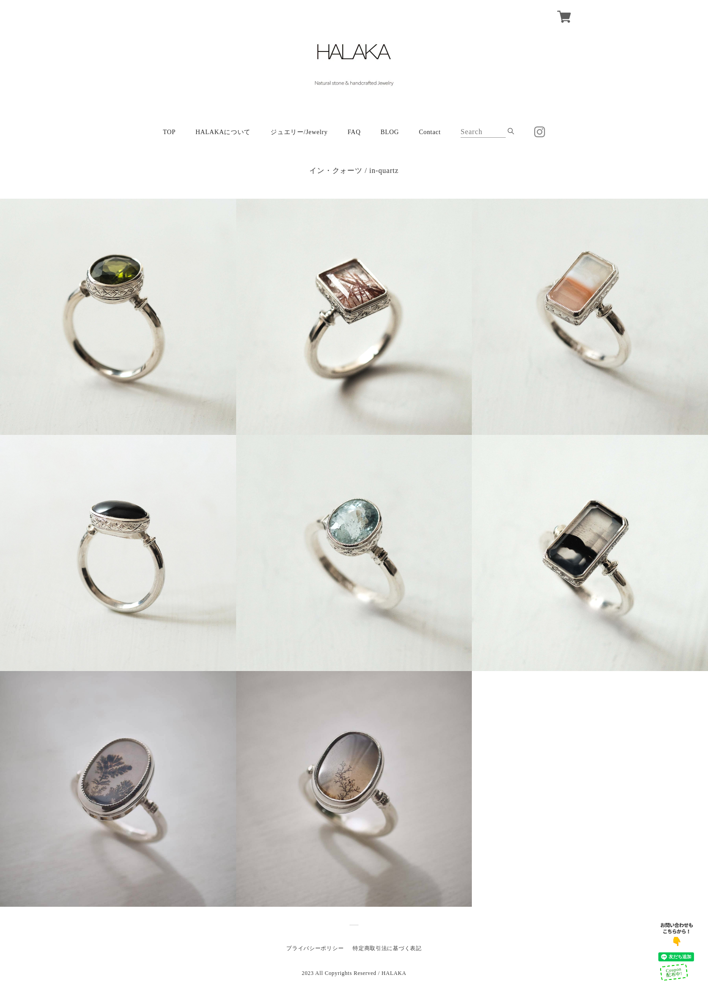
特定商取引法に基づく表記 (387, 948)
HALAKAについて (223, 132)
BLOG (390, 132)
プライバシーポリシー (315, 948)
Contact (430, 132)
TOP (169, 132)
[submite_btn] (511, 131)
